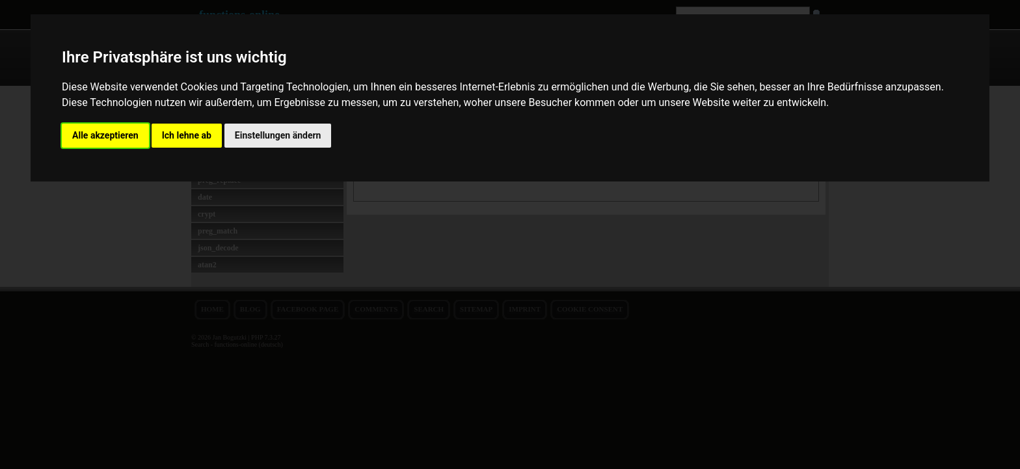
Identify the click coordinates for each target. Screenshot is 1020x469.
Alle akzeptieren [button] (105, 135)
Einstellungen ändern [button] (278, 135)
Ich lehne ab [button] (186, 135)
